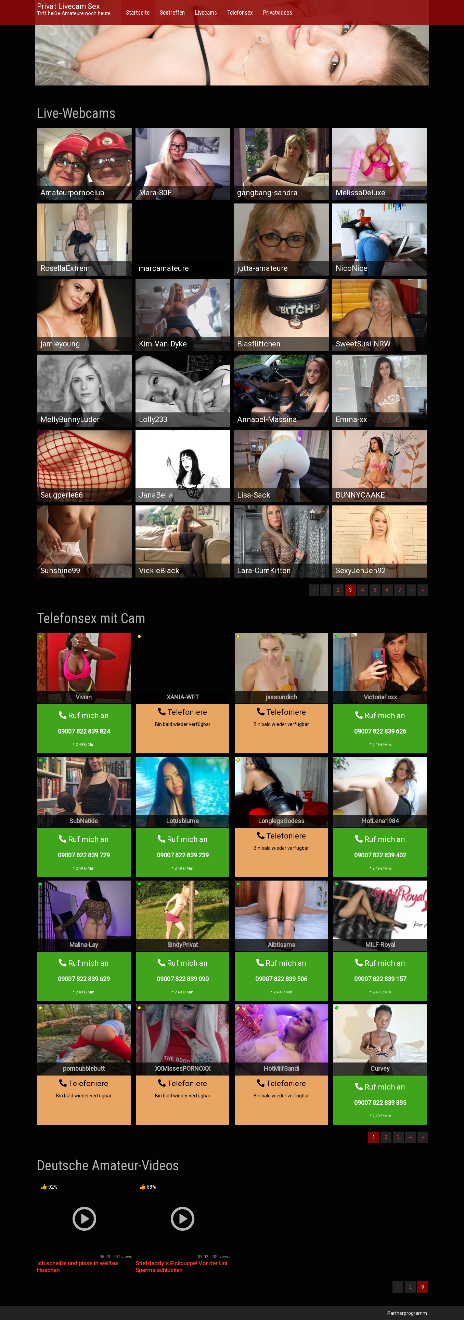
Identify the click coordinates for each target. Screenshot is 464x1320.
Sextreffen (172, 12)
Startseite (138, 12)
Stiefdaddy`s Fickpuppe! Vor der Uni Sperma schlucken (181, 1266)
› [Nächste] (411, 590)
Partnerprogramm (407, 1313)
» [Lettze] (423, 590)
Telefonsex (240, 12)
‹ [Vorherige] (314, 590)
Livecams (206, 12)
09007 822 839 (84, 731)
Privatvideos (277, 12)
